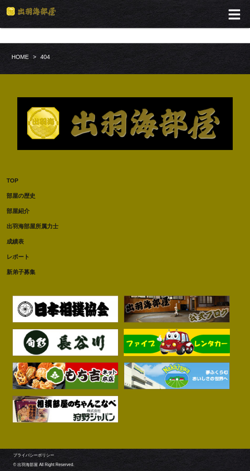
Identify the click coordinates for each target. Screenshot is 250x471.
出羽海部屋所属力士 (32, 226)
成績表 (15, 241)
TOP (13, 180)
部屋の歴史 (21, 195)
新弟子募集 (21, 272)
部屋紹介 (18, 211)
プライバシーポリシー (33, 455)
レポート (18, 256)
